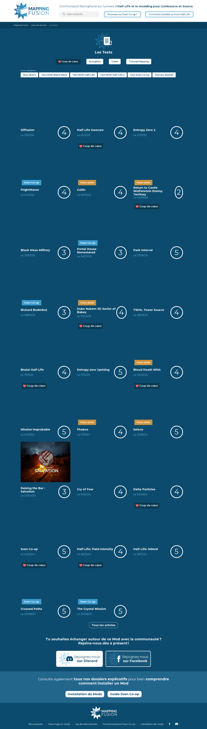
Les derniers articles (86, 724)
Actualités (95, 61)
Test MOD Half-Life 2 (112, 75)
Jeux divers (29, 75)
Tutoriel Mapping (139, 61)
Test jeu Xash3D (164, 75)
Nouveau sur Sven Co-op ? (122, 14)
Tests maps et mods (59, 724)
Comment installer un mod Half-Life (169, 14)
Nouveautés (36, 724)
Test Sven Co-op (139, 75)
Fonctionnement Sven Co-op (119, 724)
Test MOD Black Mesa (54, 75)
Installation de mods (152, 724)
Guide (114, 61)
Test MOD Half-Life (83, 75)
